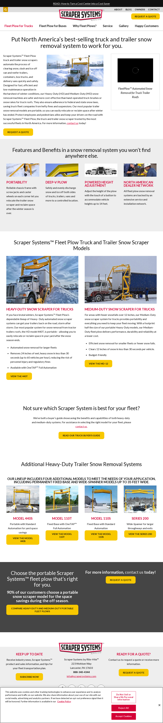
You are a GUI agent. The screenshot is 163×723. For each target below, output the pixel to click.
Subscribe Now (29, 676)
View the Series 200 (140, 534)
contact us (72, 123)
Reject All (123, 708)
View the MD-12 (98, 363)
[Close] (159, 705)
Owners (140, 9)
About (118, 9)
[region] (81, 705)
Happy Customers (147, 26)
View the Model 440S (23, 539)
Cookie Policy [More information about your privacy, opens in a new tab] (64, 701)
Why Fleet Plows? (85, 26)
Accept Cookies (123, 716)
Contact (154, 9)
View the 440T (19, 376)
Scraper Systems (81, 15)
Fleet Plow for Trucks (19, 26)
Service (108, 26)
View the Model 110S (101, 535)
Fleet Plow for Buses (52, 26)
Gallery (124, 26)
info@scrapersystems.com (81, 676)
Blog (129, 9)
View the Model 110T (62, 535)
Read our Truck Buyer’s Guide (81, 435)
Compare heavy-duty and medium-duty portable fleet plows (42, 610)
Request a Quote (145, 16)
